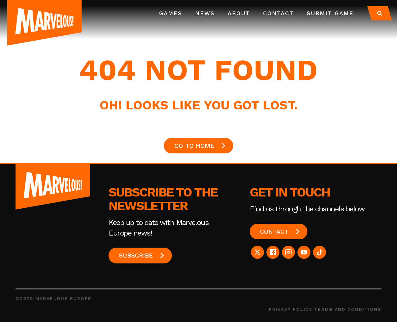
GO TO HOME (194, 145)
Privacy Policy (290, 309)
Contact (278, 13)
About (239, 13)
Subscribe (136, 255)
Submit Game (330, 13)
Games (170, 13)
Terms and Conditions (347, 309)
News (205, 13)
